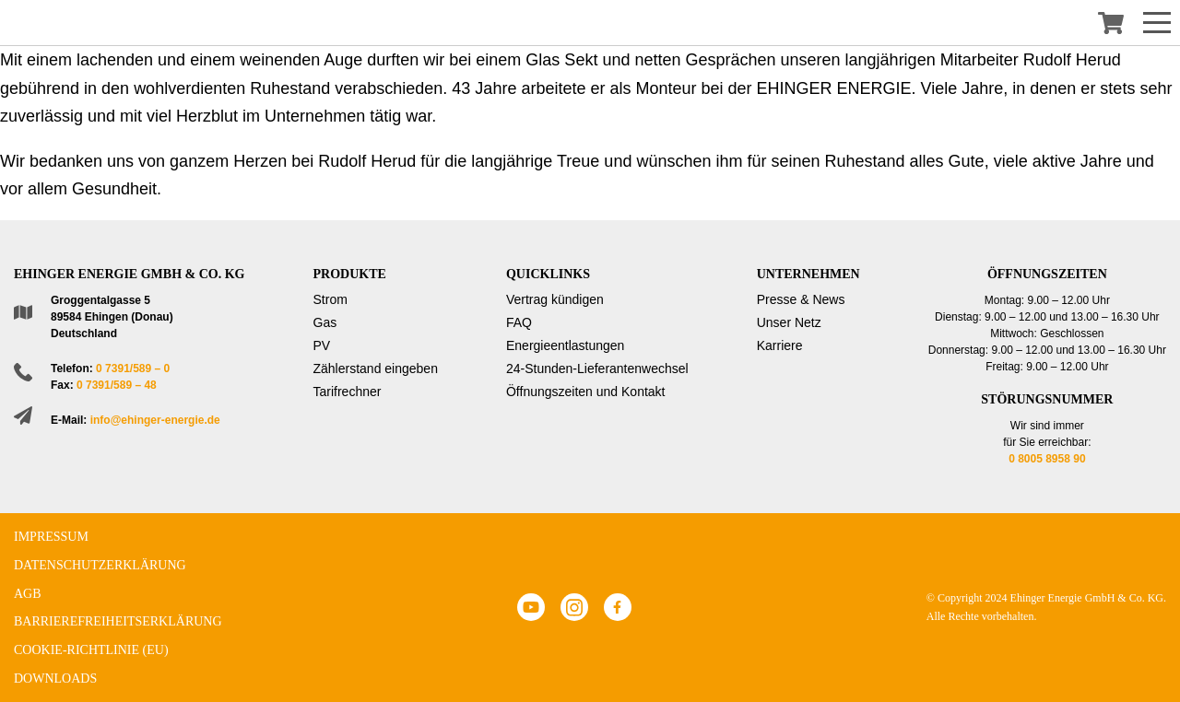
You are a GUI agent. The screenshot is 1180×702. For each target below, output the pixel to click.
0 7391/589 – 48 (117, 385)
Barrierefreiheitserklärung (118, 621)
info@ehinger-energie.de (155, 420)
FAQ (519, 322)
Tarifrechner (347, 391)
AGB (27, 594)
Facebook (617, 607)
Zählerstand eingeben (375, 368)
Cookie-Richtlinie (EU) (91, 650)
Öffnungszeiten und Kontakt (586, 391)
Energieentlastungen (565, 345)
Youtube (531, 607)
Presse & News (801, 299)
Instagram (574, 607)
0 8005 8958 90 (1047, 458)
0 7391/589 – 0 (133, 368)
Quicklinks (548, 274)
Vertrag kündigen (555, 299)
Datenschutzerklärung (100, 565)
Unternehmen (808, 274)
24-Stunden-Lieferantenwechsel (597, 368)
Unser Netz (789, 322)
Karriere (780, 345)
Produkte (349, 274)
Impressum (51, 537)
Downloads (55, 678)
